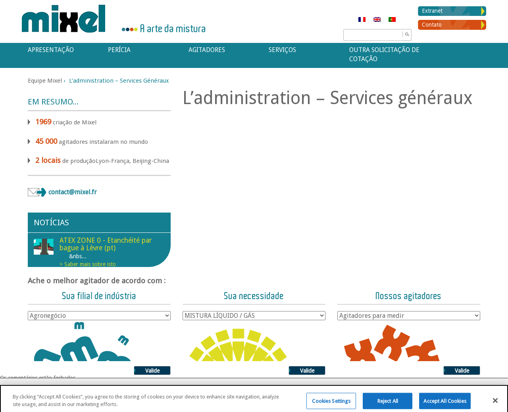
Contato (432, 24)
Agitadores (207, 50)
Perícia (119, 50)
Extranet (432, 11)
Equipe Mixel (45, 80)
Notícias (51, 222)
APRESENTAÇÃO (51, 50)
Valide (152, 371)
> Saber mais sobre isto (88, 264)
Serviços (282, 50)
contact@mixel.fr (72, 192)
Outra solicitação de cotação (384, 54)
